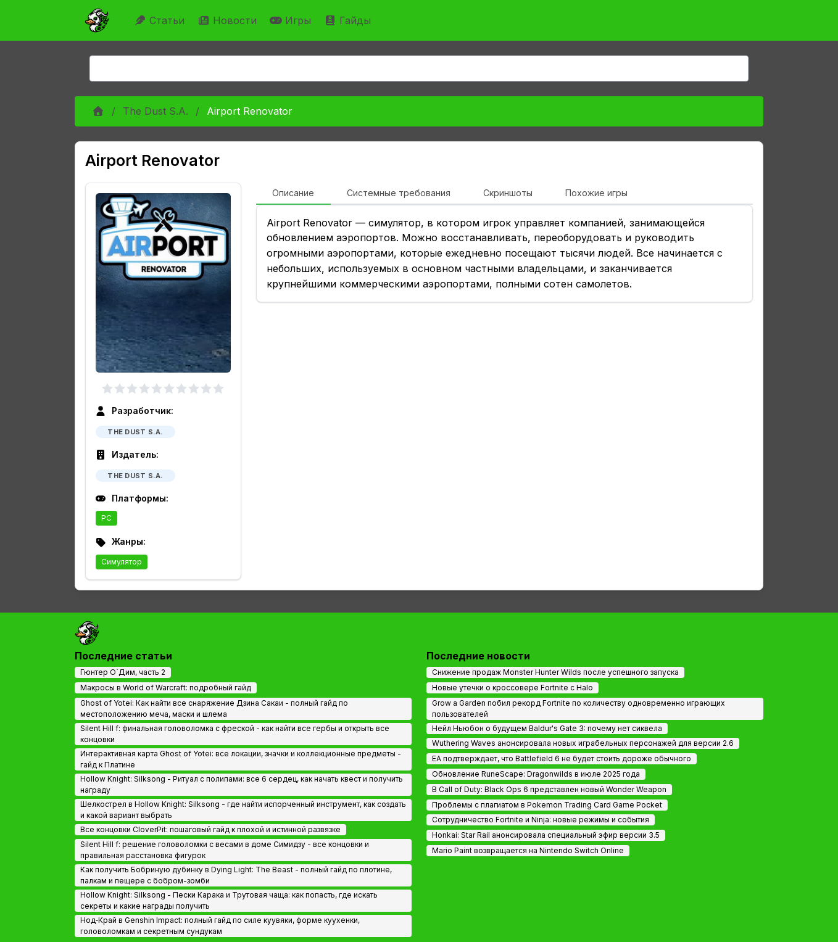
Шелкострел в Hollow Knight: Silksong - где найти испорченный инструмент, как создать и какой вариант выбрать (243, 809)
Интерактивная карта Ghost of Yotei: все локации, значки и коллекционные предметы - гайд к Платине (240, 759)
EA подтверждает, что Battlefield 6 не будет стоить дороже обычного (561, 758)
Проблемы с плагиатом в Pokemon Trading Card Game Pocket (547, 804)
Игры (292, 20)
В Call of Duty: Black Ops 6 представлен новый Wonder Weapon (549, 789)
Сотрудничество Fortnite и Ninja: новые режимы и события (540, 819)
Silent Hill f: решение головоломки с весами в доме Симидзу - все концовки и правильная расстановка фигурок (224, 850)
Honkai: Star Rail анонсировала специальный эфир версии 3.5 (546, 835)
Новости (228, 20)
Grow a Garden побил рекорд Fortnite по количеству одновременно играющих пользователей (578, 708)
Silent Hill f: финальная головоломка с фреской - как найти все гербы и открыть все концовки (234, 734)
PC (106, 518)
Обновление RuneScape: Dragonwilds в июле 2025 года (536, 774)
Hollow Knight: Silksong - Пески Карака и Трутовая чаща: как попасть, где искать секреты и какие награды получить (229, 900)
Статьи (161, 20)
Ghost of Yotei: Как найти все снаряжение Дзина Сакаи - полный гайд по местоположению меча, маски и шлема (214, 708)
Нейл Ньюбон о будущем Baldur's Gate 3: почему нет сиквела (547, 728)
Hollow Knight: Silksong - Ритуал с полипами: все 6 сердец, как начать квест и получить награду (241, 784)
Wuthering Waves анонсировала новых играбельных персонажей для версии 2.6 (583, 743)
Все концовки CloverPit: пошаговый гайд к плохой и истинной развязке (210, 829)
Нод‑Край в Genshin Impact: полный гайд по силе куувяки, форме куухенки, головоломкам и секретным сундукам (220, 925)
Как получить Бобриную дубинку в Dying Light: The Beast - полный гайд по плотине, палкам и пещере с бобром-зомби (236, 875)
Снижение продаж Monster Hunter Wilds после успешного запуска (555, 672)
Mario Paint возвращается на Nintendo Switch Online (528, 850)
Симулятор (121, 561)
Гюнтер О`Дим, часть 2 (122, 672)
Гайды (349, 20)
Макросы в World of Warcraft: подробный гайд (165, 687)
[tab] (293, 194)
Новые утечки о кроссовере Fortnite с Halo (512, 687)
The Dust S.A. (155, 111)
